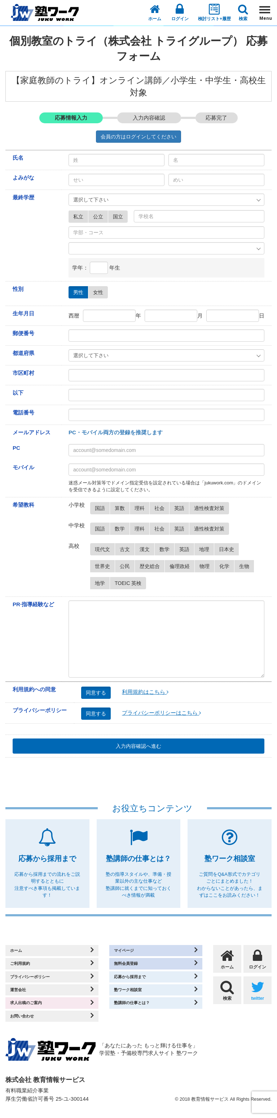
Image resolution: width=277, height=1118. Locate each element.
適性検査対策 (211, 508)
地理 (206, 549)
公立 (100, 216)
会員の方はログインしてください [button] (138, 136)
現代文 (105, 549)
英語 (181, 508)
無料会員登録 (130, 966)
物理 (206, 566)
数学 (122, 529)
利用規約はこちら (145, 692)
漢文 (147, 549)
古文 (127, 549)
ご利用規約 (24, 966)
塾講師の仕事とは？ (138, 1009)
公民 (127, 566)
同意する (98, 693)
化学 (226, 566)
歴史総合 (152, 566)
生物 (246, 566)
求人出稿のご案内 (32, 1009)
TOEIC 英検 (130, 583)
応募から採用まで (136, 980)
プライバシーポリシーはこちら (161, 713)
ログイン (180, 12)
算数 (122, 508)
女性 (100, 292)
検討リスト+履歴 (214, 12)
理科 (142, 508)
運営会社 (21, 994)
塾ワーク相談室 (133, 994)
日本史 (229, 549)
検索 (243, 12)
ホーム (155, 12)
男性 (80, 292)
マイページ (127, 951)
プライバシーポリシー (37, 980)
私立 (80, 216)
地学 (102, 583)
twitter (257, 990)
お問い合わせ (26, 1023)
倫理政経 (182, 566)
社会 (161, 508)
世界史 (105, 566)
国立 (120, 216)
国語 (102, 508)
